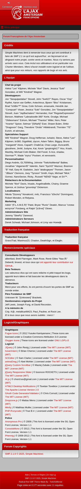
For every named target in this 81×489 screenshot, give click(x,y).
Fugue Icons (11, 333)
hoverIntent (11, 351)
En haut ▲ (51, 475)
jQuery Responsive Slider (18, 372)
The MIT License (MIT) (59, 347)
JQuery (9, 347)
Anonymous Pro (13, 421)
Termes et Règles (38, 475)
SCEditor (9, 358)
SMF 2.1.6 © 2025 (14, 453)
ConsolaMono (12, 428)
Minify (8, 407)
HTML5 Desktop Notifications (20, 386)
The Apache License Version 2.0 (22, 389)
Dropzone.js (11, 400)
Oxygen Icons (12, 340)
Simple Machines (34, 453)
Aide (27, 475)
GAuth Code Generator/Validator (22, 393)
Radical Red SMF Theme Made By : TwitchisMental (40, 482)
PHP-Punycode (13, 411)
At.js (7, 379)
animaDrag (11, 361)
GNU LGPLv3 (61, 340)
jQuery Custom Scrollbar (18, 365)
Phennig (9, 435)
